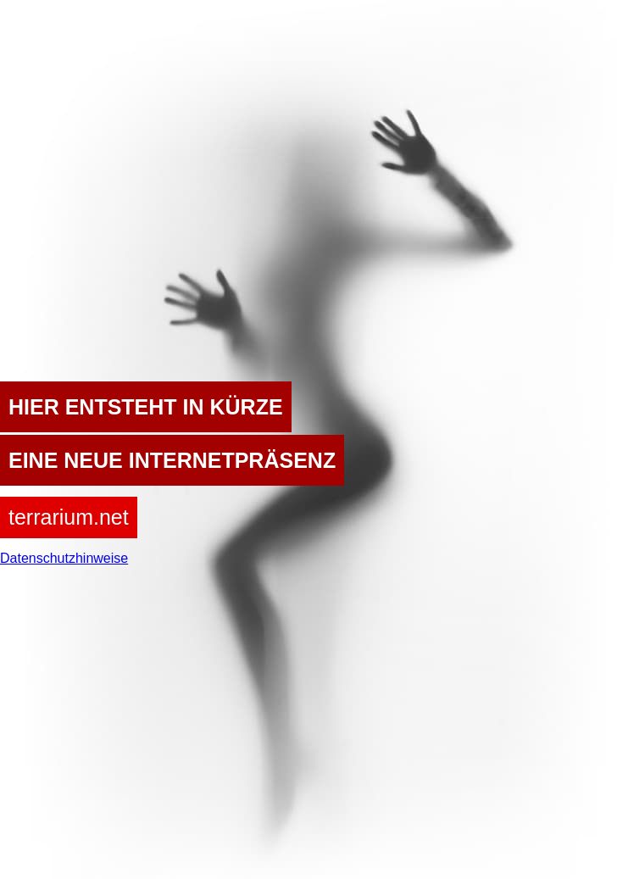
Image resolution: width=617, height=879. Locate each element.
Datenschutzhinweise (64, 558)
